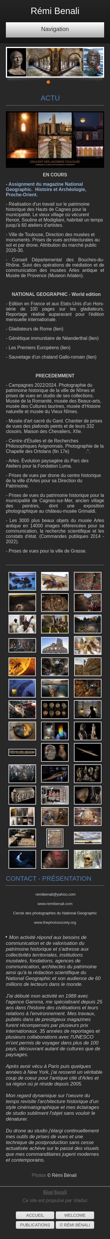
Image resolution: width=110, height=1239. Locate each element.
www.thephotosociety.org (55, 922)
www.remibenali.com (55, 903)
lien (58, 328)
